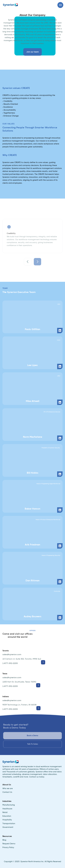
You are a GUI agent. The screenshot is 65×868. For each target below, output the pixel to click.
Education (6, 816)
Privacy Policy (8, 847)
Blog (4, 840)
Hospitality (7, 820)
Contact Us (7, 792)
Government (7, 827)
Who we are (7, 788)
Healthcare (7, 809)
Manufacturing (8, 805)
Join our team (32, 52)
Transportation (8, 824)
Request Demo (8, 844)
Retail (4, 812)
